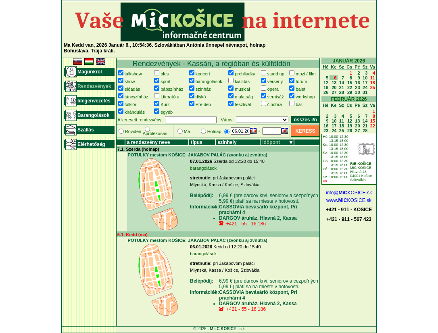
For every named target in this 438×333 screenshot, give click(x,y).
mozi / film (306, 73)
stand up (275, 73)
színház (203, 89)
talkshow (133, 73)
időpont (271, 142)
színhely (226, 142)
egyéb (167, 112)
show (130, 81)
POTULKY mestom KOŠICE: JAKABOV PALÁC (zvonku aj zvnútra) (197, 154)
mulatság (244, 96)
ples (165, 73)
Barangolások (93, 115)
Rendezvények (94, 86)
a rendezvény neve (148, 142)
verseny (275, 81)
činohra (274, 104)
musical (242, 89)
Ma (187, 131)
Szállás (85, 130)
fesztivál (243, 104)
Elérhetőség (91, 144)
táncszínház (136, 96)
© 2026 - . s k (218, 329)
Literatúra (170, 96)
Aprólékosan (155, 133)
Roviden (133, 131)
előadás (132, 89)
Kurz (165, 104)
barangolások (209, 81)
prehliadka (245, 73)
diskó (201, 96)
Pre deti (203, 104)
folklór (130, 104)
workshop (305, 96)
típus (196, 142)
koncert (203, 73)
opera (273, 89)
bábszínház (172, 89)
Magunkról (89, 72)
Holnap (214, 131)
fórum (301, 81)
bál (299, 104)
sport (165, 81)
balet (300, 89)
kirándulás (135, 112)
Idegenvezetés (94, 101)
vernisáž (275, 96)
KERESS (305, 131)
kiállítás (242, 81)
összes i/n (305, 120)
